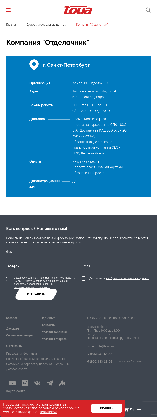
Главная (11, 24)
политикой (48, 412)
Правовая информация (21, 353)
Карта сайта (15, 391)
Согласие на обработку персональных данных (37, 364)
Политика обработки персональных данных (35, 359)
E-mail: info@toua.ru (100, 346)
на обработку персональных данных (127, 278)
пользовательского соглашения (32, 287)
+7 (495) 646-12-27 (99, 354)
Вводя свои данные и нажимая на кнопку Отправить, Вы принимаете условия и (44, 282)
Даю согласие (119, 278)
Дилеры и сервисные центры (46, 24)
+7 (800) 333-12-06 (99, 361)
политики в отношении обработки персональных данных (41, 283)
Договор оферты (17, 369)
